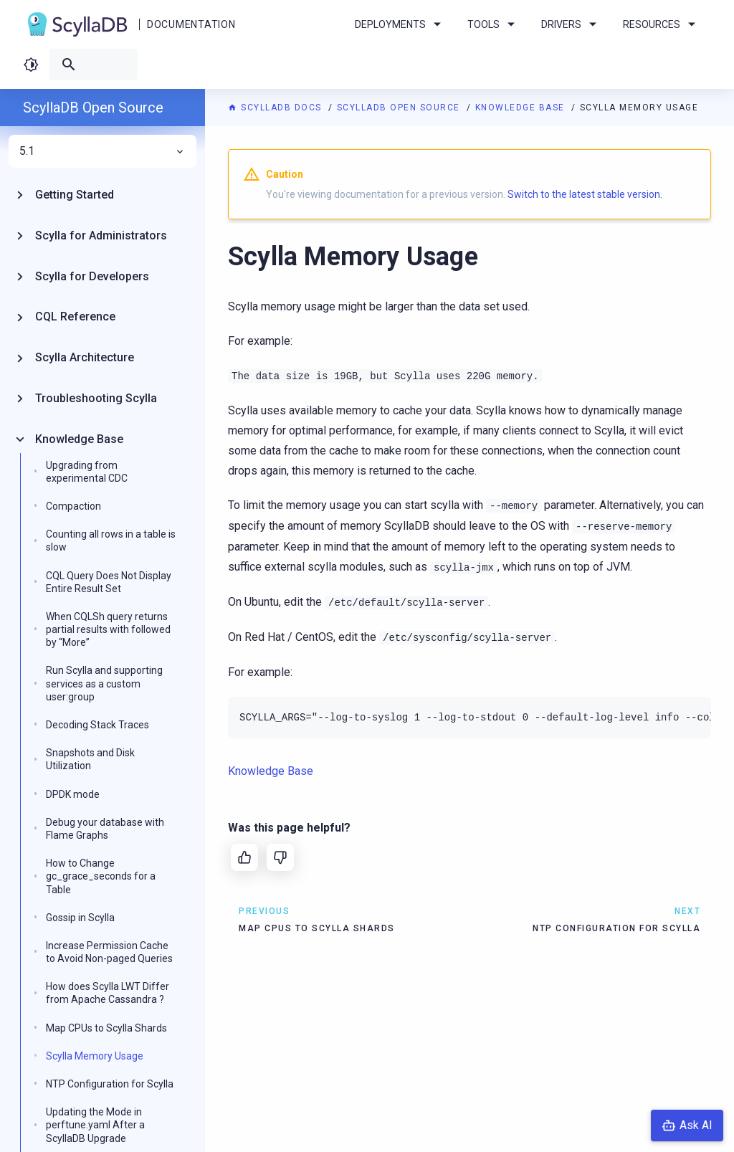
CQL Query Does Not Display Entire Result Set (108, 582)
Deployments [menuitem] (400, 24)
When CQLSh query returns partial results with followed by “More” (108, 629)
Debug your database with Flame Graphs (105, 829)
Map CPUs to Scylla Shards (106, 1028)
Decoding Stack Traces (97, 724)
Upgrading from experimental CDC (87, 472)
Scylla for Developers (92, 276)
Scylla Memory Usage (94, 1056)
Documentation (191, 24)
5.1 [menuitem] (102, 151)
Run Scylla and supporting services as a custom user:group (104, 683)
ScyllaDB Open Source (400, 108)
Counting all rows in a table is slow (111, 540)
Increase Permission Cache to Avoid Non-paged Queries (109, 952)
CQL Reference (75, 316)
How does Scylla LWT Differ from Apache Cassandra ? (107, 993)
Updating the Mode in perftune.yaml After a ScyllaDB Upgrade (95, 1124)
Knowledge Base (521, 108)
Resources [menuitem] (661, 24)
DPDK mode (73, 794)
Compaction (73, 506)
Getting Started (74, 194)
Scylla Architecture (84, 357)
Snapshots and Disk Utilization (90, 759)
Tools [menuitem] (493, 24)
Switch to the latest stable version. (584, 194)
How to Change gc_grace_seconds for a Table (101, 876)
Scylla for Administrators (101, 235)
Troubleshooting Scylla (96, 398)
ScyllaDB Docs (276, 108)
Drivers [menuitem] (571, 24)
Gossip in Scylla (80, 917)
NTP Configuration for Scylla (109, 1084)
